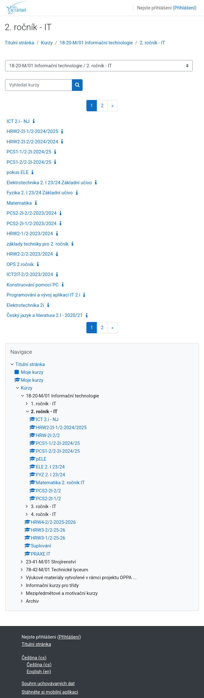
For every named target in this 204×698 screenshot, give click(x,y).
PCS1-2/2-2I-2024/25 (29, 162)
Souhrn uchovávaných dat (48, 683)
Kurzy (47, 43)
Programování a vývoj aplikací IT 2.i (43, 295)
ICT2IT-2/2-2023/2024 (30, 274)
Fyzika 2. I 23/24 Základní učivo (40, 193)
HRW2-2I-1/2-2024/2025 (32, 131)
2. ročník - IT (152, 43)
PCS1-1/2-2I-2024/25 (29, 152)
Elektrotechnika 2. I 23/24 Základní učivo (49, 183)
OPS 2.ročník (20, 264)
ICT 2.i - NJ (18, 121)
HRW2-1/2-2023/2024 (30, 233)
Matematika (19, 203)
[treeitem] (102, 483)
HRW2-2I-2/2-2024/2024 (32, 142)
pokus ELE (17, 172)
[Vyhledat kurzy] (38, 85)
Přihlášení (184, 8)
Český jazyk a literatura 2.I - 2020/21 (45, 315)
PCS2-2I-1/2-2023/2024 (31, 223)
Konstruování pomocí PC (33, 285)
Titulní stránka (19, 43)
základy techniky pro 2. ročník (37, 244)
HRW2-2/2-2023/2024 (30, 254)
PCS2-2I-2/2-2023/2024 (31, 213)
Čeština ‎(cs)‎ (34, 658)
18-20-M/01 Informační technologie (96, 43)
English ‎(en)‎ (39, 671)
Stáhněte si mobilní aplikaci (50, 692)
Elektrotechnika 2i (25, 305)
